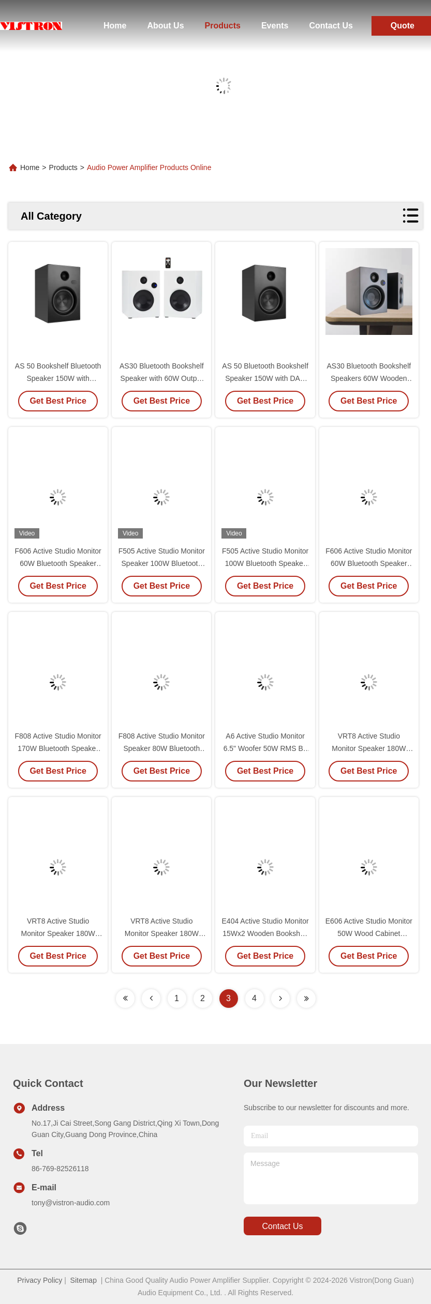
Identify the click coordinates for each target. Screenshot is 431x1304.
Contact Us (330, 25)
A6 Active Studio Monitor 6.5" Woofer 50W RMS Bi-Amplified (265, 748)
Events (274, 25)
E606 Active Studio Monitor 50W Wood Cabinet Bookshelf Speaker (368, 933)
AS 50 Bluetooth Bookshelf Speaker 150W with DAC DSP (265, 378)
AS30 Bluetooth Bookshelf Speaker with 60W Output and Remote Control (162, 378)
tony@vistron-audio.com (71, 1203)
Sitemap (83, 1280)
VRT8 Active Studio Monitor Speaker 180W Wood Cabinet (58, 933)
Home (114, 25)
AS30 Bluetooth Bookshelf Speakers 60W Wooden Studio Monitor (368, 378)
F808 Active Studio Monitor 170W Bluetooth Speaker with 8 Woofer (57, 748)
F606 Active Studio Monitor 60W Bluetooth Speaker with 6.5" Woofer (57, 563)
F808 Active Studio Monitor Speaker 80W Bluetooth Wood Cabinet (161, 748)
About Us (165, 25)
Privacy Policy (39, 1280)
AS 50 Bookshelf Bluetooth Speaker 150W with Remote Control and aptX (58, 378)
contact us (282, 1226)
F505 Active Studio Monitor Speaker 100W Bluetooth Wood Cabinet (161, 563)
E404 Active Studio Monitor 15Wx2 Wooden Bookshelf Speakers (265, 933)
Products (223, 25)
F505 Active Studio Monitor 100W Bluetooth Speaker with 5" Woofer (265, 563)
